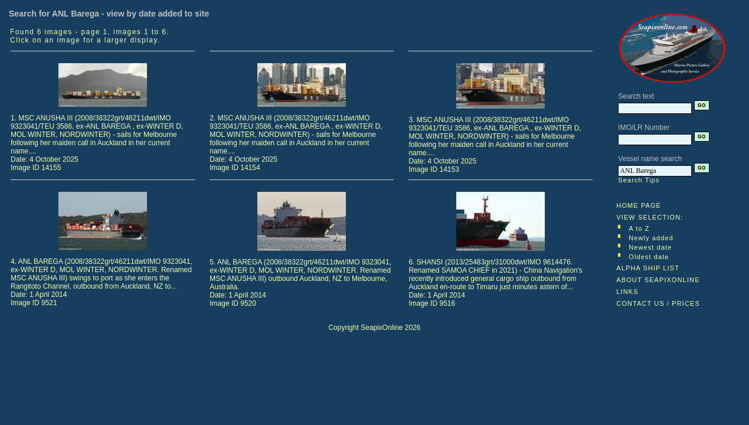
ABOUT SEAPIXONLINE (657, 279)
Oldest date (649, 256)
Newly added (651, 237)
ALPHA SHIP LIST (647, 268)
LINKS (627, 291)
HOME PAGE (638, 205)
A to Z (639, 228)
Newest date (650, 247)
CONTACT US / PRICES (658, 303)
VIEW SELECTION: (649, 217)
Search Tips (638, 180)
